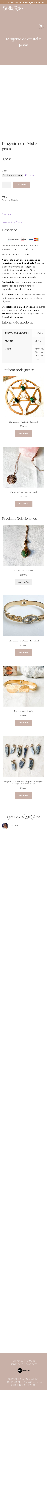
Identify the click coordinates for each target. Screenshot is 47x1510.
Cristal (5, 170)
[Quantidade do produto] (6, 185)
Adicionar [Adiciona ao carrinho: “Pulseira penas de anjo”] (23, 723)
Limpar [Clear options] (32, 175)
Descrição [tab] (7, 214)
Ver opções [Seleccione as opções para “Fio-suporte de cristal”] (23, 582)
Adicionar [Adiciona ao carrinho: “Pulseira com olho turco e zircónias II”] (23, 652)
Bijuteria (14, 200)
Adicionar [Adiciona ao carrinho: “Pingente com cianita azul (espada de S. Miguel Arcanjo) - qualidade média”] (23, 795)
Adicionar (21, 185)
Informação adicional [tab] (12, 222)
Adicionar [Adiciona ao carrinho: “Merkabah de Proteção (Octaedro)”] (23, 433)
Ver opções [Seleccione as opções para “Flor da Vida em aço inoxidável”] (23, 504)
